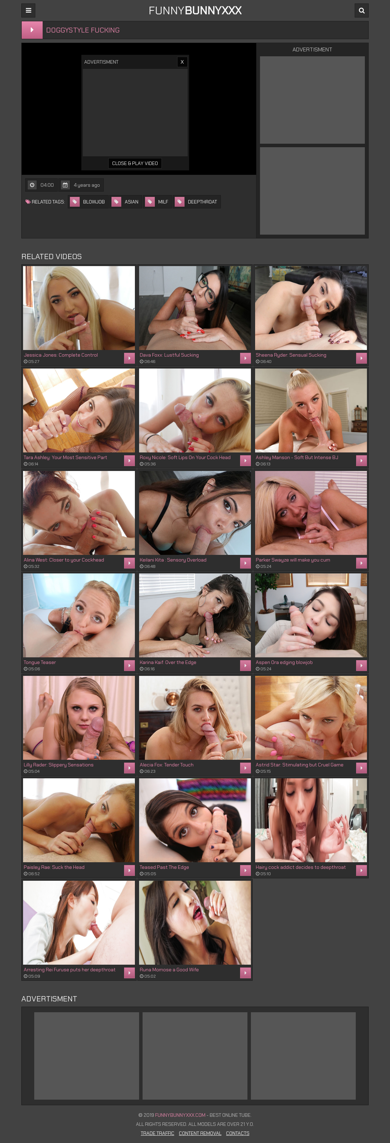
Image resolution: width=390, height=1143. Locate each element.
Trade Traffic (157, 1133)
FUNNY (195, 10)
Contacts (238, 1133)
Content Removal (200, 1133)
